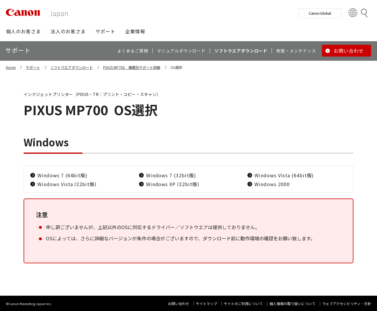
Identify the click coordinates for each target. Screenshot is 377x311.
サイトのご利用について (243, 303)
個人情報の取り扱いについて (292, 303)
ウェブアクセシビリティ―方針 (346, 303)
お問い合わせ (178, 303)
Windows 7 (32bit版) (171, 175)
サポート (33, 67)
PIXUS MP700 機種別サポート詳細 (131, 67)
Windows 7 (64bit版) (62, 175)
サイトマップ (206, 303)
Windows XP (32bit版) (172, 184)
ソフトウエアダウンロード (71, 67)
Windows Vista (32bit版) (67, 184)
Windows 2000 (272, 184)
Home (11, 67)
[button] (23, 31)
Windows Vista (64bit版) (284, 175)
